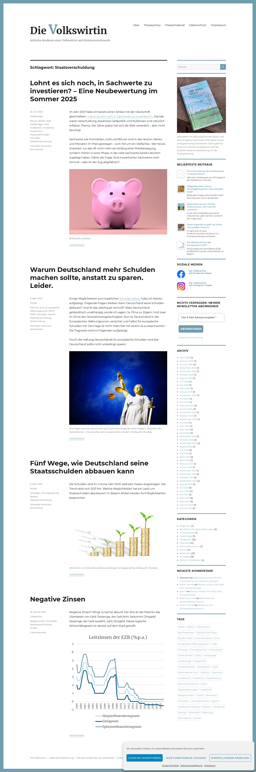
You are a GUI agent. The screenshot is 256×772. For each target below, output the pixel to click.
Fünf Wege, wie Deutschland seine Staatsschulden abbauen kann (89, 467)
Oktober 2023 (187, 415)
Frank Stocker (185, 655)
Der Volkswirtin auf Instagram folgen (200, 284)
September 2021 (188, 481)
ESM (32, 307)
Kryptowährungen (40, 134)
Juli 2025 (184, 381)
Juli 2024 (184, 398)
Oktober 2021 (186, 477)
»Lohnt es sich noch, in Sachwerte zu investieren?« (120, 116)
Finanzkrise (215, 649)
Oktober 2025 (187, 374)
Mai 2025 (184, 385)
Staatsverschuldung (40, 141)
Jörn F (183, 591)
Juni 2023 (185, 426)
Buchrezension (186, 632)
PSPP (33, 314)
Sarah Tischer (187, 584)
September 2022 (188, 443)
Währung (207, 712)
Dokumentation (203, 638)
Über (136, 25)
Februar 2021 (186, 504)
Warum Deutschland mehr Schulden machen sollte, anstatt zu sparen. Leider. (92, 278)
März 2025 (185, 388)
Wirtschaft (194, 712)
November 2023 (188, 412)
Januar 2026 (186, 364)
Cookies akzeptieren (144, 757)
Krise (203, 683)
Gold (46, 124)
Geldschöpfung (186, 666)
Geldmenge (184, 661)
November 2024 (188, 395)
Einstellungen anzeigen (230, 757)
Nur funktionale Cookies (186, 757)
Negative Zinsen (57, 599)
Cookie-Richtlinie (170, 765)
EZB (214, 644)
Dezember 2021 (188, 470)
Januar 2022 (186, 467)
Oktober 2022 (187, 439)
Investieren (36, 127)
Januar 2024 (186, 409)
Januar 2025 (186, 391)
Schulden (35, 138)
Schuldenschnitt (50, 493)
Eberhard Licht (188, 598)
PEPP (51, 311)
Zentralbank (184, 718)
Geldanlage (36, 116)
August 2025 (186, 378)
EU (37, 307)
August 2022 (186, 446)
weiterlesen (77, 245)
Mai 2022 (184, 453)
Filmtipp (182, 649)
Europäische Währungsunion (193, 644)
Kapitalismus (214, 678)
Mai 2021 (184, 494)
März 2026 (185, 357)
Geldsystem (203, 666)
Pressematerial (175, 25)
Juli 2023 (184, 422)
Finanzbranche (198, 649)
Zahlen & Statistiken (190, 560)
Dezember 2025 (188, 368)
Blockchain (204, 626)
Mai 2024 (184, 402)
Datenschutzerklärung (191, 765)
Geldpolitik (36, 616)
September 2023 (188, 419)
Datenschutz (197, 25)
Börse (42, 121)
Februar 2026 (187, 361)
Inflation (204, 672)
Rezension (185, 553)
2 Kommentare (38, 632)
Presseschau (152, 25)
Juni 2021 (184, 491)
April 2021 (185, 498)
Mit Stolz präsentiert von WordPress (95, 758)
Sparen (52, 314)
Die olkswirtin (68, 30)
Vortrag (182, 712)
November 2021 (188, 474)
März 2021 (185, 501)
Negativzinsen (38, 621)
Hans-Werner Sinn (188, 672)
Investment (36, 131)
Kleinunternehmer (190, 546)
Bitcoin (34, 121)
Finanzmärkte (187, 532)
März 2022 (185, 460)
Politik (33, 303)
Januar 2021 (186, 508)
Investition (48, 127)
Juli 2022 (184, 450)
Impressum (210, 765)
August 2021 (186, 484)
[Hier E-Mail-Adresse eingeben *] (201, 317)
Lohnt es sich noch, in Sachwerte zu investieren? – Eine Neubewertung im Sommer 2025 (94, 91)
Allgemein (185, 526)
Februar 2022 (186, 463)
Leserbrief (205, 689)
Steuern (206, 706)
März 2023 (185, 433)
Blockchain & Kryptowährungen (197, 529)
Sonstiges (185, 556)
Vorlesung (219, 706)
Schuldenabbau (130, 298)
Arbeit (181, 626)
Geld (48, 121)
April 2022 (185, 457)
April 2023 (185, 429)
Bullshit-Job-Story (206, 632)
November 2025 (188, 371)
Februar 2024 (187, 405)
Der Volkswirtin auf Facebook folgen (200, 272)
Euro (42, 307)
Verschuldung (37, 321)
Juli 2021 (184, 487)
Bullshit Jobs (185, 638)
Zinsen (33, 628)
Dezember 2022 (188, 436)
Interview (185, 543)
